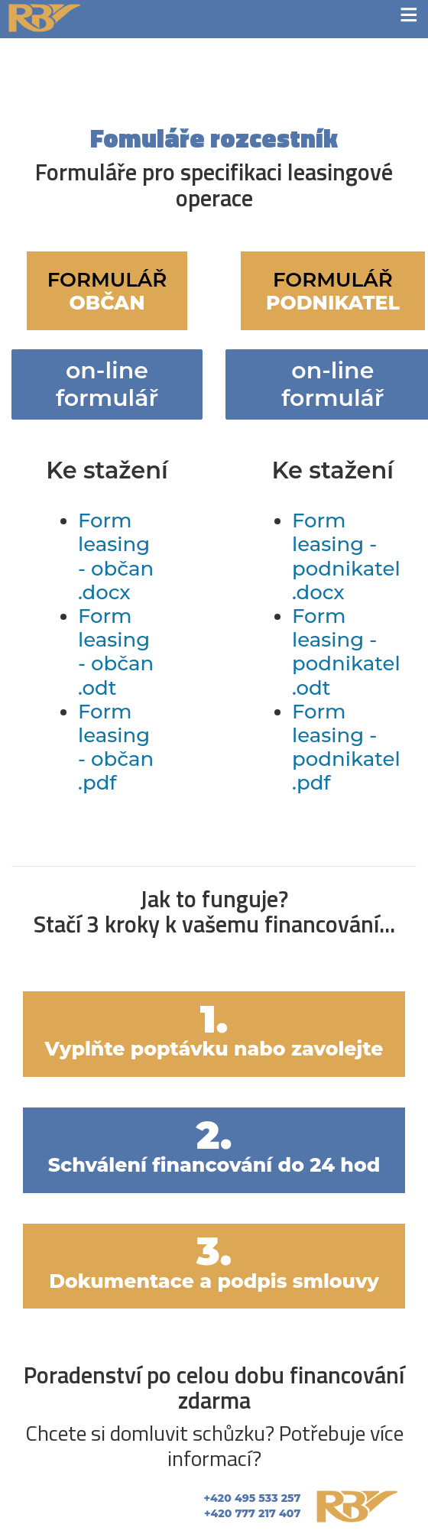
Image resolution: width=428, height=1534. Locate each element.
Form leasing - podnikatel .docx (346, 556)
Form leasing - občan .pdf (116, 747)
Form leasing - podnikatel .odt (346, 652)
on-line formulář (107, 384)
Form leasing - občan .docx (116, 556)
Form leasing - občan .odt (116, 652)
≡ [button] (408, 17)
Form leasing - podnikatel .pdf (346, 747)
